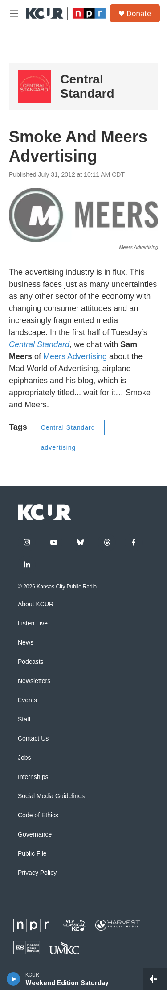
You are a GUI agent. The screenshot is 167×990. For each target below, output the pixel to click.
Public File (32, 853)
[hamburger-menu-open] (14, 13)
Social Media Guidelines (51, 796)
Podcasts (31, 662)
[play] (13, 978)
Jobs (24, 757)
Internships (33, 777)
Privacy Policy (37, 873)
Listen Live (33, 623)
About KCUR (35, 604)
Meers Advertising (75, 356)
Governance (35, 834)
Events (27, 700)
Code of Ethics (38, 815)
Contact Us (33, 738)
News (25, 642)
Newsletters (34, 681)
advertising (58, 447)
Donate (138, 13)
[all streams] (155, 979)
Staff (24, 719)
